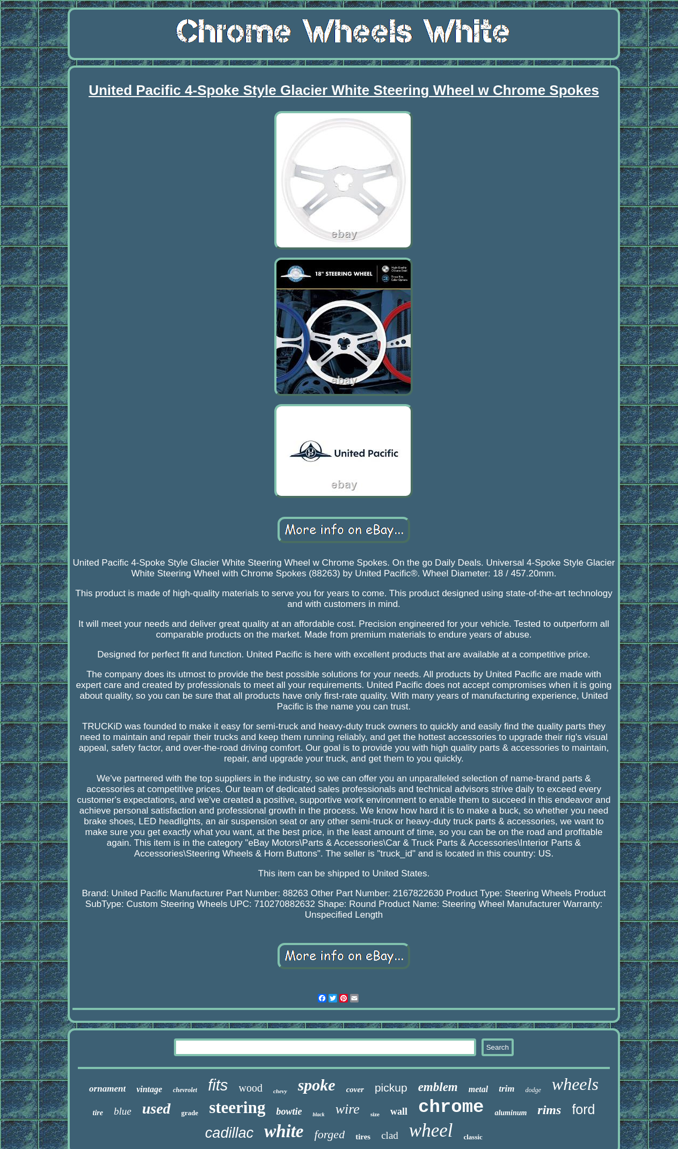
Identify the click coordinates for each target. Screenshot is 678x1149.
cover (355, 1089)
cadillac (229, 1133)
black (318, 1114)
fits (218, 1085)
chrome (451, 1107)
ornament (107, 1089)
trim (506, 1089)
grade (190, 1113)
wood (251, 1088)
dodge (533, 1090)
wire (348, 1109)
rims (549, 1110)
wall (398, 1111)
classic (472, 1137)
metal (478, 1089)
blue (123, 1111)
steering (237, 1107)
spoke (317, 1085)
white (283, 1131)
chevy (280, 1091)
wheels (575, 1084)
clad (389, 1135)
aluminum (510, 1113)
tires (362, 1136)
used (156, 1108)
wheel (431, 1130)
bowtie (289, 1111)
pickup (391, 1087)
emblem (438, 1087)
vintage (149, 1089)
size (375, 1114)
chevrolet (185, 1090)
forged (330, 1134)
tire (98, 1113)
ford (583, 1109)
